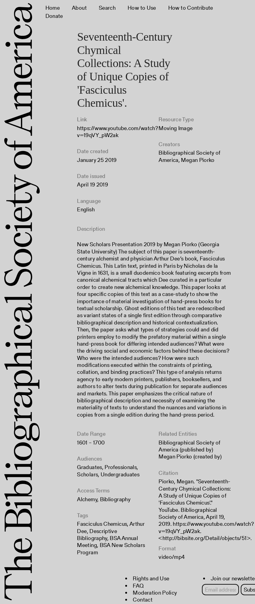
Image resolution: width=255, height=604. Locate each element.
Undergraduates (120, 474)
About (79, 8)
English (86, 209)
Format (167, 548)
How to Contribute (190, 8)
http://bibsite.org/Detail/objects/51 (205, 538)
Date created (92, 151)
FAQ (138, 585)
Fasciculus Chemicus (102, 524)
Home (52, 8)
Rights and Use (151, 578)
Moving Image (176, 128)
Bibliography (115, 499)
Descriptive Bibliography (97, 534)
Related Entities (178, 433)
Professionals (121, 467)
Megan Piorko (197, 160)
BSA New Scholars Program (111, 548)
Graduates (89, 467)
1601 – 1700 (91, 442)
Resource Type (176, 119)
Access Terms (93, 490)
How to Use (142, 8)
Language (89, 200)
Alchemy (87, 499)
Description (91, 228)
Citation (168, 472)
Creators (169, 144)
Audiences (89, 458)
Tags (82, 515)
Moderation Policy (155, 592)
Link (82, 119)
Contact (143, 599)
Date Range (91, 433)
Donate (54, 16)
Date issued (91, 176)
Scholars (87, 474)
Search (107, 8)
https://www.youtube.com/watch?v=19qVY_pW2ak (117, 131)
